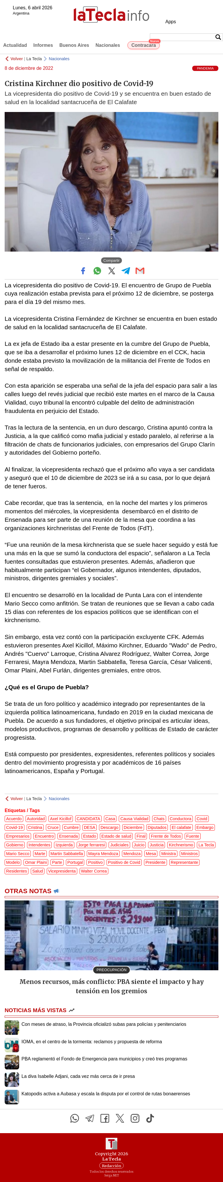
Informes (43, 45)
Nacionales (108, 45)
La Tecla (34, 58)
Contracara (145, 44)
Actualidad (15, 45)
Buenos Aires (74, 45)
